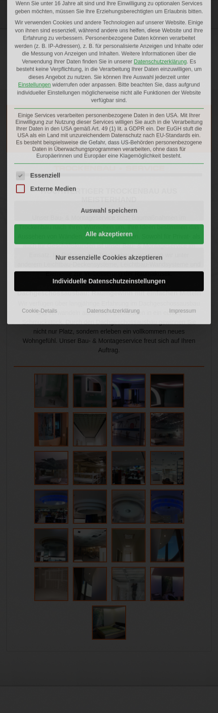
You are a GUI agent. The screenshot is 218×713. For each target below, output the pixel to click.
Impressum (182, 217)
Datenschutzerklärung (113, 217)
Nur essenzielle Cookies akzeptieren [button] (109, 163)
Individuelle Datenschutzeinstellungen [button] (108, 187)
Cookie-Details (39, 217)
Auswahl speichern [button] (109, 116)
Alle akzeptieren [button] (109, 140)
